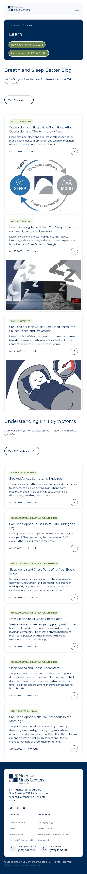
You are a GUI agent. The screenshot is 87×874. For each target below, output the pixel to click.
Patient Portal (45, 828)
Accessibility (44, 840)
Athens (13, 828)
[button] (76, 9)
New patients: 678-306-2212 (27, 44)
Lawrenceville (16, 834)
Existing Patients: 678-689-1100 (28, 53)
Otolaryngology (46, 822)
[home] (19, 9)
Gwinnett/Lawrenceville (21, 840)
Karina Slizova (32, 865)
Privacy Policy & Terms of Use (53, 834)
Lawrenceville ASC (18, 822)
